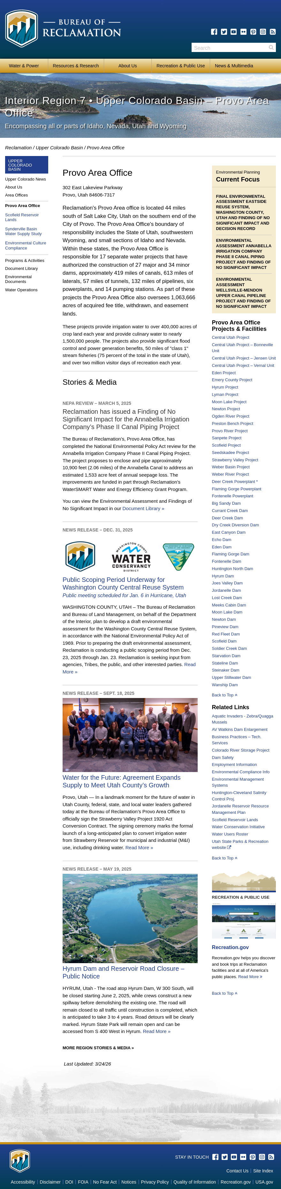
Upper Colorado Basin (59, 147)
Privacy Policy (155, 1182)
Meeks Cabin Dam (229, 605)
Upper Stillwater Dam (231, 677)
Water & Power (24, 65)
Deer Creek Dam (227, 518)
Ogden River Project (230, 416)
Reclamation (18, 147)
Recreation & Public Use (180, 65)
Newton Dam (224, 619)
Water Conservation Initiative (238, 826)
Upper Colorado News (25, 179)
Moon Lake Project (229, 401)
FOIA (83, 1182)
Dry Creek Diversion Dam (235, 525)
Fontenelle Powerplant (232, 496)
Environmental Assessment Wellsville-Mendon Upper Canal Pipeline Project (241, 290)
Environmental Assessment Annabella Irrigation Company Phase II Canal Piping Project (243, 251)
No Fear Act (105, 1182)
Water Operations (21, 289)
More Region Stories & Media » (98, 1047)
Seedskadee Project (230, 452)
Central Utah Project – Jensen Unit (244, 358)
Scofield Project (226, 445)
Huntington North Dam (232, 568)
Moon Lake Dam (227, 612)
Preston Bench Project (232, 423)
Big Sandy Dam (226, 503)
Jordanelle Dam (226, 590)
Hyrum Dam (223, 576)
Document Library (21, 268)
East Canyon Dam (229, 532)
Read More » (139, 847)
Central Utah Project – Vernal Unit (243, 365)
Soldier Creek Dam (229, 648)
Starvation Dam (226, 655)
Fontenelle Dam (226, 561)
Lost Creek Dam (227, 597)
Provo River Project (230, 430)
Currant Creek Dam (230, 510)
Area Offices (16, 195)
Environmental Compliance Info (241, 771)
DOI (69, 1182)
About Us (127, 65)
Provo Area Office (22, 205)
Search (271, 47)
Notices (128, 1182)
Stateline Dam (225, 663)
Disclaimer (50, 1182)
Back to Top (224, 695)
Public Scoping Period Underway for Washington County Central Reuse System (130, 583)
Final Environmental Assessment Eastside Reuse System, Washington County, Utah (241, 207)
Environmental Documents (18, 279)
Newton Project (226, 408)
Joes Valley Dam (227, 583)
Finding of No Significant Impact (243, 265)
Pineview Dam (225, 626)
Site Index (263, 1170)
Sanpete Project (227, 437)
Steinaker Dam (225, 670)
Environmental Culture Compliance (25, 245)
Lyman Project (225, 394)
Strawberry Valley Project (235, 459)
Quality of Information (194, 1182)
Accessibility (23, 1182)
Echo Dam (222, 539)
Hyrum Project (225, 387)
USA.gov (264, 1182)
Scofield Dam (224, 641)
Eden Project (224, 372)
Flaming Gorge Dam (230, 554)
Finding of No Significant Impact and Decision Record (243, 223)
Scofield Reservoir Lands (235, 819)
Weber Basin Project (231, 466)
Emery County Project (232, 379)
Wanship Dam (225, 684)
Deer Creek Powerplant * (235, 481)
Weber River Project (230, 474)
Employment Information (234, 764)
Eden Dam (222, 547)
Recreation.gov (230, 947)
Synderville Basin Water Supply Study (23, 231)
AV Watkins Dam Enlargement (240, 729)
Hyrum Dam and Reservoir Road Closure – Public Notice (130, 968)
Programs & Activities (24, 260)
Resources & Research (76, 65)
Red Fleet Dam (226, 634)
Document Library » (143, 508)
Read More (250, 976)
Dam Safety (223, 757)
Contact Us (237, 1170)
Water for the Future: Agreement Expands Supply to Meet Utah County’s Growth (130, 777)
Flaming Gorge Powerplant (237, 489)
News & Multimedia (234, 65)
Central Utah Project (230, 337)
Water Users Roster (230, 834)
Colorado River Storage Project (241, 750)
